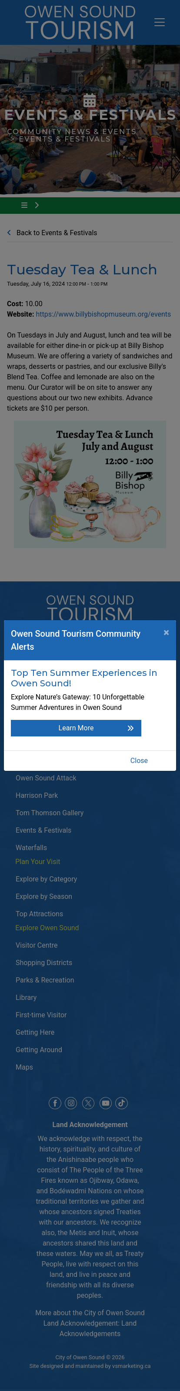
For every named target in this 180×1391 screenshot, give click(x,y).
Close (139, 760)
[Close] (166, 632)
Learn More (76, 728)
